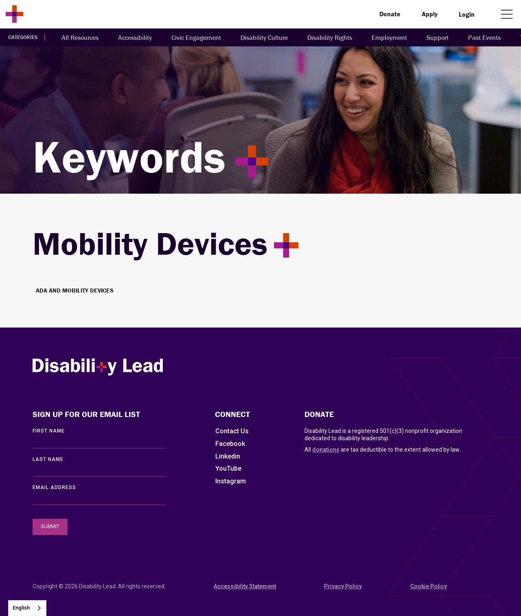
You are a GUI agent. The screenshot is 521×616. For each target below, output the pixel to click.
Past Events (484, 37)
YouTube (228, 468)
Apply (430, 14)
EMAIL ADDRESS (54, 487)
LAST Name (48, 459)
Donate (390, 14)
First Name (49, 431)
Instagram (230, 481)
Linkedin (227, 456)
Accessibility (135, 37)
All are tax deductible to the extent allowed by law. (382, 449)
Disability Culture (264, 37)
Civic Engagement (196, 37)
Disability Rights (329, 37)
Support (438, 37)
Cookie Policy (428, 586)
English (21, 608)
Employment (389, 37)
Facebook (230, 444)
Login (467, 14)
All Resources (80, 37)
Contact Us (232, 431)
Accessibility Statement (245, 586)
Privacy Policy (343, 586)
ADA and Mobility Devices (75, 290)
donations (325, 449)
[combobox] (27, 608)
